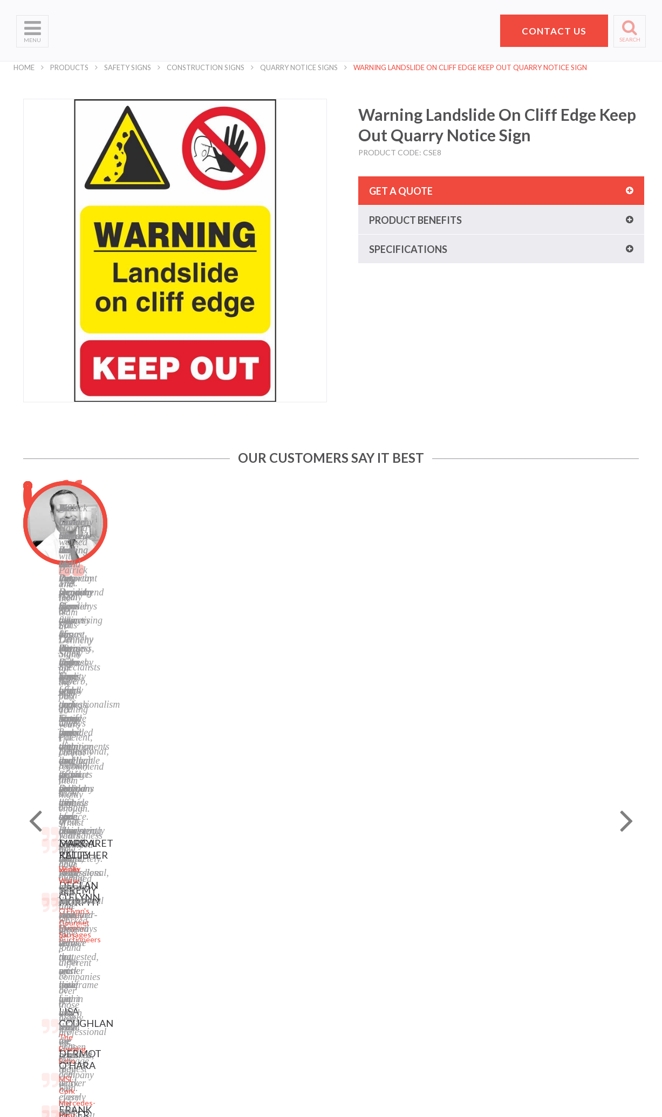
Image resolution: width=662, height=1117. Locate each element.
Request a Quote (45, 980)
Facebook (246, 967)
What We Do (38, 926)
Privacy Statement (261, 913)
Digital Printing (148, 899)
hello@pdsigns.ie (540, 1000)
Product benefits (415, 220)
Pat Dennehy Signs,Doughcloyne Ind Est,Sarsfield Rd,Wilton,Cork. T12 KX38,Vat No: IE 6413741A (545, 932)
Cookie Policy (252, 940)
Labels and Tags (149, 953)
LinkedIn (244, 980)
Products (69, 67)
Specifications (408, 249)
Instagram (247, 994)
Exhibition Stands (152, 1034)
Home (24, 67)
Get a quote (401, 191)
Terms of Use (252, 926)
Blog (237, 953)
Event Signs (143, 1021)
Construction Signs (205, 67)
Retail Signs (142, 1048)
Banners (137, 940)
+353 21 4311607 (540, 987)
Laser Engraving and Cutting (171, 913)
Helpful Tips (36, 953)
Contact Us (35, 967)
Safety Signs (127, 67)
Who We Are (38, 913)
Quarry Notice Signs (299, 67)
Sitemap (243, 899)
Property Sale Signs (156, 994)
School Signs (37, 994)
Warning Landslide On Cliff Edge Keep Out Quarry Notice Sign (470, 67)
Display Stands (148, 967)
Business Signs (148, 926)
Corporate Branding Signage (171, 1007)
